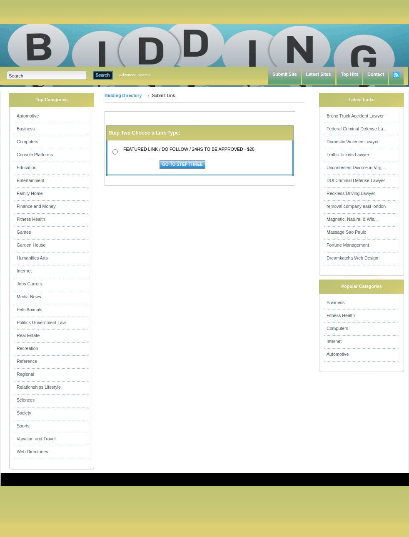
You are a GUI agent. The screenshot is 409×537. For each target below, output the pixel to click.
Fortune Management (348, 244)
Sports (23, 425)
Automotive (28, 115)
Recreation (27, 348)
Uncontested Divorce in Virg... (356, 167)
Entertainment (30, 180)
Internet (24, 270)
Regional (25, 374)
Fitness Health (31, 219)
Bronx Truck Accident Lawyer (355, 115)
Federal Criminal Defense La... (357, 128)
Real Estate (28, 335)
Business (26, 128)
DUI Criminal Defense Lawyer (356, 180)
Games (24, 232)
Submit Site (284, 74)
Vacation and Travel (36, 438)
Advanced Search (134, 75)
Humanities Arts (32, 257)
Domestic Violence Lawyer (353, 141)
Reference (27, 361)
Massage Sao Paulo (346, 232)
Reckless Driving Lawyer (351, 193)
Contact (375, 74)
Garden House (31, 244)
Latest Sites (318, 74)
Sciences (26, 399)
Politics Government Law (41, 322)
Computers (27, 141)
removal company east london (356, 206)
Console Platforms (35, 154)
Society (24, 412)
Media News (29, 296)
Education (26, 167)
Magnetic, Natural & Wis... (352, 219)
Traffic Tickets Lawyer (348, 154)
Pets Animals (29, 309)
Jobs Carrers (29, 283)
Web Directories (32, 451)
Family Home (30, 193)
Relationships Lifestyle (39, 387)
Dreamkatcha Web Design (352, 257)
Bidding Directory (123, 95)
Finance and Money (36, 206)
